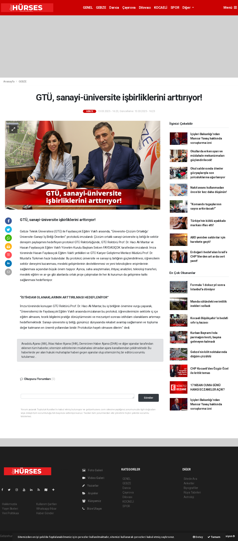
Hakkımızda (9, 504)
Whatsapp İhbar (46, 508)
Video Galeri (93, 478)
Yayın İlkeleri (10, 508)
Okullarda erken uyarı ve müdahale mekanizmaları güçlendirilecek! (207, 156)
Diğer (186, 8)
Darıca (114, 8)
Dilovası (145, 8)
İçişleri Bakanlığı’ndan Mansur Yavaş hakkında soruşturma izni (206, 138)
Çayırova (129, 8)
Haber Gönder (45, 513)
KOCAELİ (160, 8)
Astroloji (189, 497)
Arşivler (90, 493)
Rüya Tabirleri (192, 492)
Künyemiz (91, 501)
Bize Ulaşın (92, 508)
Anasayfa (9, 81)
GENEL (88, 8)
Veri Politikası (10, 513)
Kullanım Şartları (46, 504)
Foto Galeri (92, 470)
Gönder (148, 397)
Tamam (214, 537)
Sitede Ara (190, 478)
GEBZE (101, 8)
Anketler (189, 483)
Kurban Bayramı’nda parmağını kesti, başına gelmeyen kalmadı (205, 337)
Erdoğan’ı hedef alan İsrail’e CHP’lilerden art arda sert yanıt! (208, 256)
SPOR (175, 8)
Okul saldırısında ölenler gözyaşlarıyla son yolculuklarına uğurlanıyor (207, 173)
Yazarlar (90, 485)
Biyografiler (191, 488)
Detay (198, 537)
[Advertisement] (119, 46)
